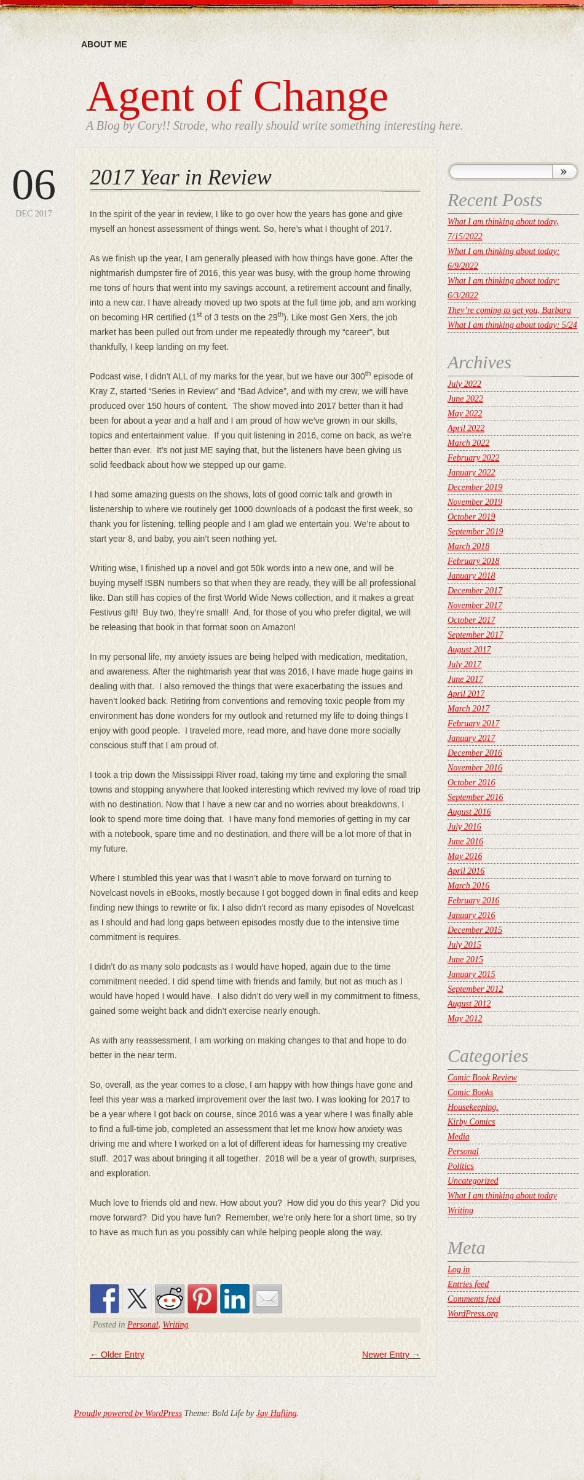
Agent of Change (237, 96)
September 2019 (475, 531)
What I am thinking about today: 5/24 (512, 325)
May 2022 (465, 413)
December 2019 (475, 487)
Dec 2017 (34, 190)
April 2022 (466, 428)
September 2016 (475, 797)
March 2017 (468, 708)
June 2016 (465, 841)
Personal (143, 1324)
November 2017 (475, 605)
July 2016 (464, 826)
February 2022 (473, 457)
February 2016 (473, 900)
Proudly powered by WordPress (128, 1413)
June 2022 (465, 398)
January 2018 (471, 575)
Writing (176, 1324)
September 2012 (475, 989)
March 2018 (468, 546)
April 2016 (466, 871)
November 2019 (475, 502)
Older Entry (117, 1354)
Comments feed (474, 1299)
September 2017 (475, 634)
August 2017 (469, 649)
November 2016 (475, 767)
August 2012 (469, 1003)
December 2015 (475, 930)
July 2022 (464, 384)
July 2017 (464, 664)
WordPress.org (473, 1313)
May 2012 (465, 1018)
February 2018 (473, 561)
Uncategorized (473, 1180)
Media (459, 1136)
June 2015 (465, 959)
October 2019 (471, 516)
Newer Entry (391, 1354)
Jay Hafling (276, 1413)
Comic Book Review (482, 1077)
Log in (459, 1269)
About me (104, 44)
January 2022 (471, 472)
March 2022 (468, 443)
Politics (461, 1166)
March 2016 (468, 885)
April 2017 (466, 693)
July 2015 (464, 944)
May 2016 (465, 856)
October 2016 (471, 782)
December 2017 (475, 590)
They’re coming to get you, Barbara (509, 310)
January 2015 (471, 974)
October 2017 (471, 620)
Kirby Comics (471, 1121)
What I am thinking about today (502, 1195)
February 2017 (473, 723)
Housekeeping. (473, 1107)
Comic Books (470, 1092)
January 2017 (471, 738)
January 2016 (471, 915)
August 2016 (469, 812)
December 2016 (475, 753)
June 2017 (465, 679)
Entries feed (468, 1284)
